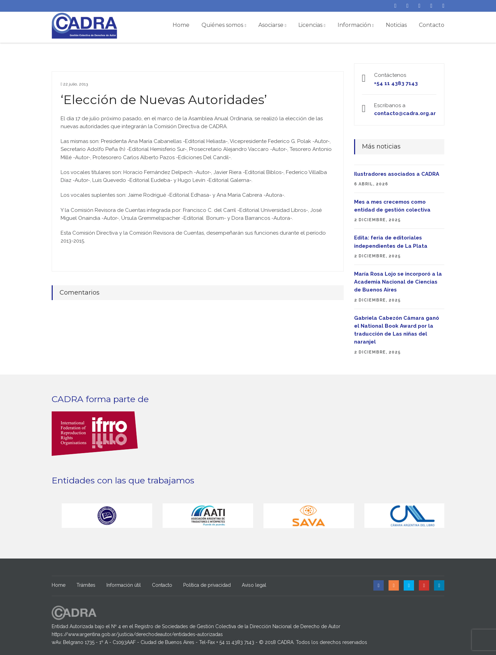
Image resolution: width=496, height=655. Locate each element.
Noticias (396, 25)
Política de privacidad (207, 585)
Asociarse (272, 25)
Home (181, 25)
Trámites (85, 585)
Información (356, 25)
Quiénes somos (224, 25)
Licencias (311, 25)
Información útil (123, 585)
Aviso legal (254, 585)
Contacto (431, 25)
